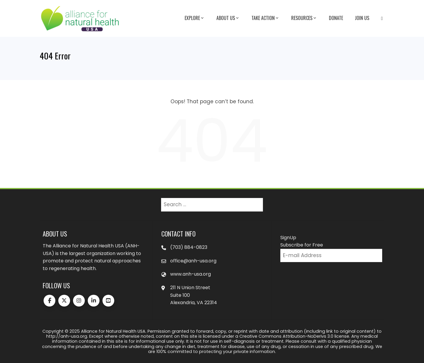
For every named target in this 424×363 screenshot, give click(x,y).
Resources (304, 18)
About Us (228, 18)
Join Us (362, 17)
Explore (195, 18)
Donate (336, 17)
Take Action (265, 18)
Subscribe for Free (301, 245)
